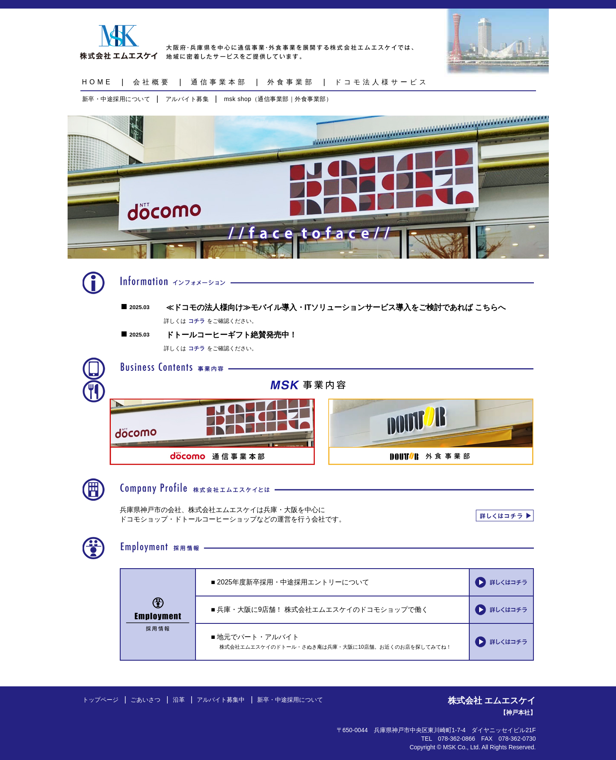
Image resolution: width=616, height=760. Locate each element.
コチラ (196, 321)
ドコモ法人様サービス (382, 82)
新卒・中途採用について (116, 98)
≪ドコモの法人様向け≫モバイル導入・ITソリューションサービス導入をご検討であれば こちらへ (336, 307)
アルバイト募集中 (221, 699)
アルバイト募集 (187, 98)
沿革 (179, 699)
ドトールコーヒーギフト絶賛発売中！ (231, 335)
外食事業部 (290, 82)
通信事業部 (273, 98)
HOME (97, 82)
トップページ (100, 699)
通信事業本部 (219, 82)
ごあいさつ (145, 699)
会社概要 (152, 82)
